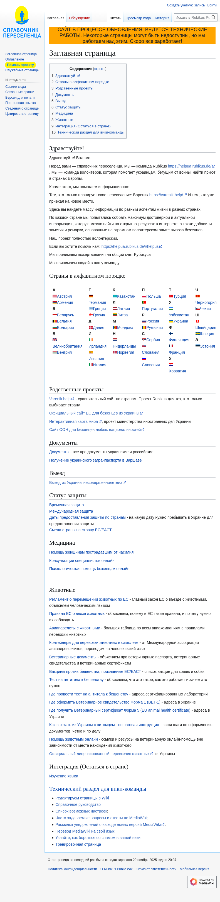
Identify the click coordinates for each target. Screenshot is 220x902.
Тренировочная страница (78, 844)
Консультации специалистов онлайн (82, 560)
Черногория (206, 302)
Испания (96, 359)
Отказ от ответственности (156, 869)
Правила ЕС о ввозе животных (77, 613)
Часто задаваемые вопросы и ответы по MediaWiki (101, 818)
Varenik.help (60, 399)
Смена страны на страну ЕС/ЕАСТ (80, 530)
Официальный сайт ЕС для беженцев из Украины (94, 413)
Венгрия (64, 352)
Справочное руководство (78, 804)
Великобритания (68, 346)
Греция (99, 308)
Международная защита (71, 511)
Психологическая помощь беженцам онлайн (89, 568)
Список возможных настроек (81, 811)
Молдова (125, 327)
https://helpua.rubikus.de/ (189, 166)
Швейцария (206, 327)
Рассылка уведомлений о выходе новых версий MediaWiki (108, 824)
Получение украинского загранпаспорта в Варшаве (95, 460)
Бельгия (64, 321)
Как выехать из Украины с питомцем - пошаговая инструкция (104, 724)
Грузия (99, 315)
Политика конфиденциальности (72, 869)
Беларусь (65, 315)
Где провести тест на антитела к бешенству (88, 694)
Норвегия (125, 352)
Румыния (154, 327)
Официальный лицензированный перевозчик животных (99, 753)
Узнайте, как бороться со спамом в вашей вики (97, 837)
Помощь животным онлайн (73, 739)
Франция (177, 352)
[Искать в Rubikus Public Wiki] (196, 17)
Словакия (150, 352)
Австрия (64, 296)
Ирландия (98, 346)
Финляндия (179, 340)
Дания (98, 327)
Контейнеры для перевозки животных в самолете (94, 642)
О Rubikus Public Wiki (116, 869)
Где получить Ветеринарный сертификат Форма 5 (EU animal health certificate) (120, 710)
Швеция (207, 333)
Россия (152, 321)
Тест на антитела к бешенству (76, 679)
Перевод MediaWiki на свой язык (84, 831)
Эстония (207, 346)
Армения (65, 302)
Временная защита (66, 505)
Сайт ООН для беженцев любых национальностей (95, 429)
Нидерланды (124, 346)
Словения (151, 365)
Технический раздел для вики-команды (97, 788)
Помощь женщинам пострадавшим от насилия (91, 552)
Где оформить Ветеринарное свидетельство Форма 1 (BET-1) (104, 702)
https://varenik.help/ (166, 195)
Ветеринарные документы (73, 657)
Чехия (205, 308)
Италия (100, 365)
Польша (153, 296)
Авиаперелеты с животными (74, 628)
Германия (97, 302)
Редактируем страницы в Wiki (82, 798)
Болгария (65, 327)
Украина (180, 321)
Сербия (153, 340)
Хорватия (177, 371)
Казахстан (126, 296)
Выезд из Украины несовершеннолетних (85, 482)
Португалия (152, 308)
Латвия (123, 308)
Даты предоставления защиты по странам (87, 517)
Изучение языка (63, 776)
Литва (122, 315)
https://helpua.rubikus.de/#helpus (130, 246)
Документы (59, 452)
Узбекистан (179, 315)
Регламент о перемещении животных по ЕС (88, 599)
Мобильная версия (194, 869)
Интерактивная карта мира (73, 421)
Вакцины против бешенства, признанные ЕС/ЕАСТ (95, 671)
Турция (179, 296)
